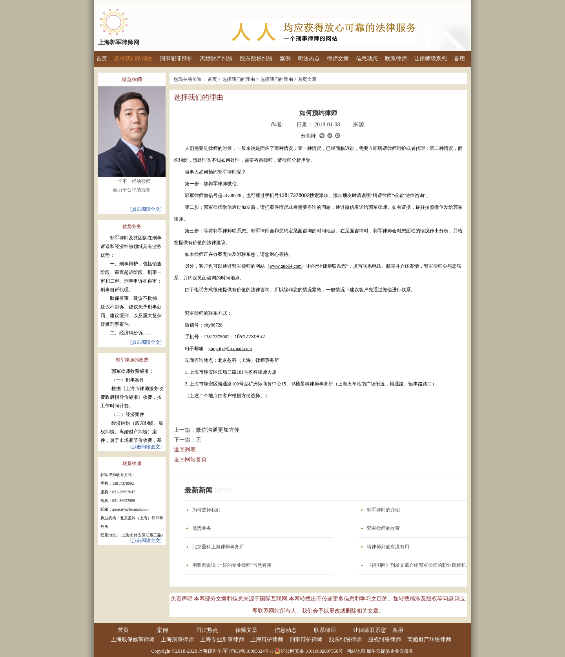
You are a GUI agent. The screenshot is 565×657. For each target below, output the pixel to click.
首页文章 (307, 79)
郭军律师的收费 (383, 528)
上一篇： (207, 430)
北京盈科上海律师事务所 (218, 546)
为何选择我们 (206, 510)
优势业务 (201, 528)
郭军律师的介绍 (383, 510)
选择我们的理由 (238, 79)
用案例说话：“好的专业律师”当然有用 (232, 565)
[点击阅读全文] (146, 207)
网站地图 (354, 651)
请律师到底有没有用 (388, 546)
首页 (101, 59)
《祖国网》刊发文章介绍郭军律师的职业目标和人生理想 (426, 565)
